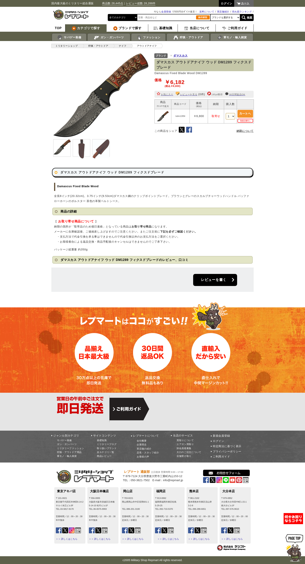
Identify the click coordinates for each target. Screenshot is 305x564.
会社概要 (142, 440)
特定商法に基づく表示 (227, 446)
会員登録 (166, 11)
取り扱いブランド (107, 448)
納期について (245, 130)
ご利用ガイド (221, 456)
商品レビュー (104, 456)
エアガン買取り (185, 444)
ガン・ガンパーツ (109, 37)
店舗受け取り (184, 456)
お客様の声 (143, 456)
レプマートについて (146, 435)
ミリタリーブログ (107, 444)
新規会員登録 (221, 435)
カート (245, 3)
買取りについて (185, 440)
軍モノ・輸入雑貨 (232, 37)
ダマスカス (180, 55)
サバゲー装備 (69, 37)
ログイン (218, 440)
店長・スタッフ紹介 (148, 452)
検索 (249, 17)
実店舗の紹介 (144, 448)
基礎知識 (102, 440)
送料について (206, 11)
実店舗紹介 (223, 11)
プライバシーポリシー (227, 451)
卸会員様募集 (184, 448)
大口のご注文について (189, 452)
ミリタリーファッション (70, 448)
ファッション (148, 37)
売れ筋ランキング (242, 11)
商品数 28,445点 (112, 3)
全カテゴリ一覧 (105, 452)
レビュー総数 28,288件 (141, 3)
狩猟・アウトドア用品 (69, 452)
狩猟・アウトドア (188, 37)
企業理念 (142, 444)
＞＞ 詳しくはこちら (66, 539)
